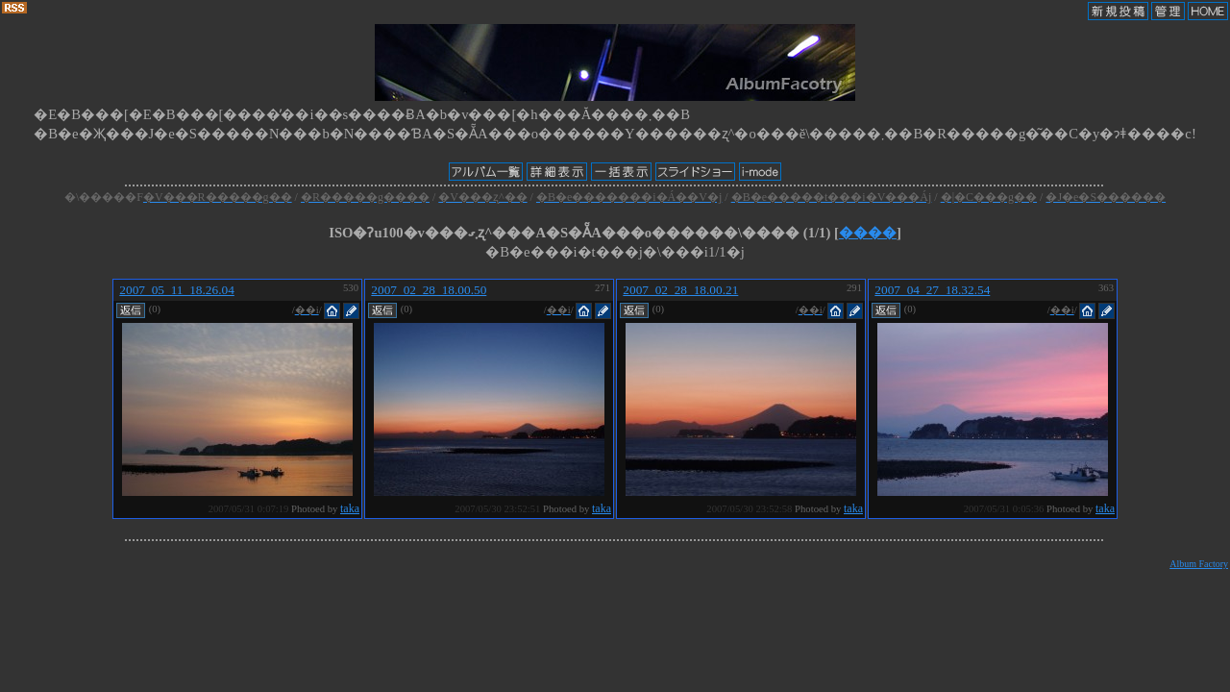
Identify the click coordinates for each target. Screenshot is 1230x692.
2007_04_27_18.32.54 (932, 290)
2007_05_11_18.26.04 (176, 290)
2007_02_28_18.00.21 (680, 290)
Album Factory (1198, 563)
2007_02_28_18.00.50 (428, 290)
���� (868, 232)
